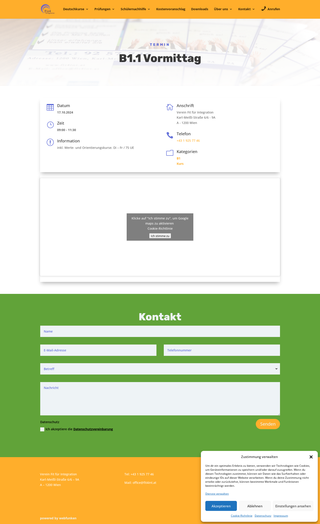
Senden (268, 424)
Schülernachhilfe (133, 9)
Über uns (221, 9)
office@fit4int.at (144, 482)
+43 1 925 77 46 (188, 140)
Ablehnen (254, 506)
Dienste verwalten (217, 494)
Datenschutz (263, 516)
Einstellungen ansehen (293, 506)
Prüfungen (102, 9)
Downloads (199, 9)
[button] (311, 457)
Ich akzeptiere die (76, 429)
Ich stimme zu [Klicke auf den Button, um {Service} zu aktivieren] (160, 236)
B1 (178, 158)
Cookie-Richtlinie (241, 516)
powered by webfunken (58, 518)
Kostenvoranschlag (170, 9)
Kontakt (244, 9)
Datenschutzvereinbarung (93, 429)
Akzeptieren (221, 506)
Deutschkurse (73, 9)
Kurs (180, 163)
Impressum (281, 516)
